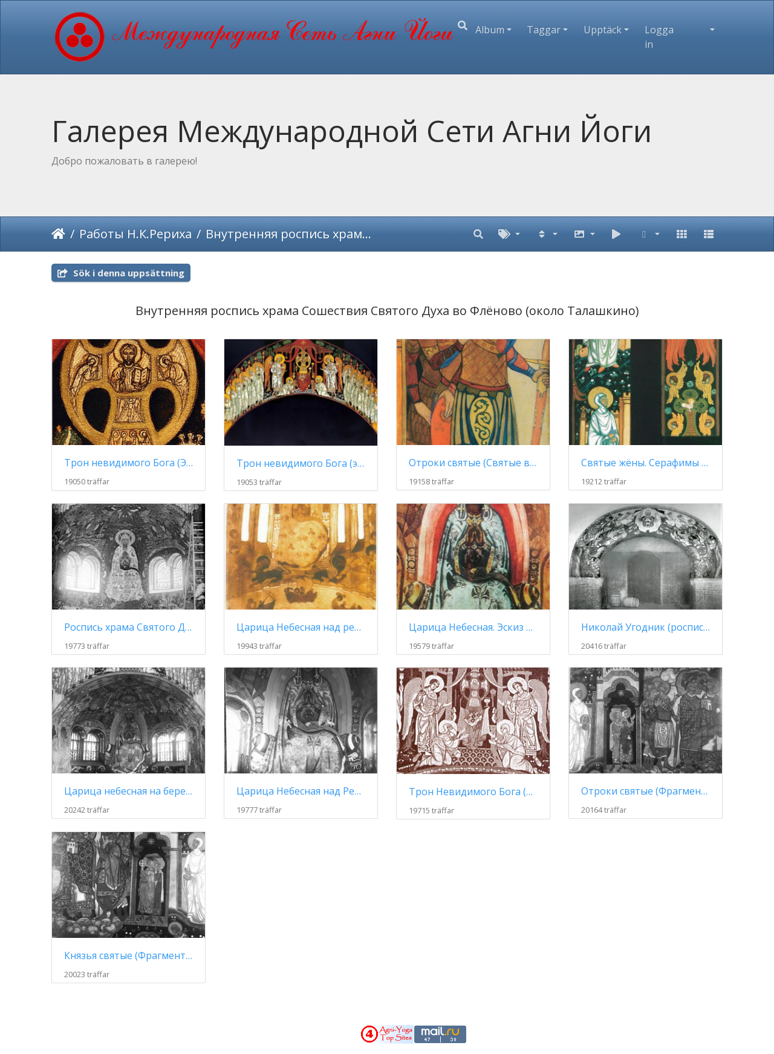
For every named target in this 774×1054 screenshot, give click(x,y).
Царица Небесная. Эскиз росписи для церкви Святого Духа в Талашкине (473, 627)
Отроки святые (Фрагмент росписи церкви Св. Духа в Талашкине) (645, 791)
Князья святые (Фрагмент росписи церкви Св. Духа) (128, 955)
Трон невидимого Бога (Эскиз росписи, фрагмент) (128, 463)
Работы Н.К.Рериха (135, 234)
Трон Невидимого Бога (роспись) (473, 792)
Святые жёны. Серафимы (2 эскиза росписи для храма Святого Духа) (645, 463)
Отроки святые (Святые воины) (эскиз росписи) (473, 463)
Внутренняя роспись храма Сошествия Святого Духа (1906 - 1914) (289, 234)
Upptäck (603, 29)
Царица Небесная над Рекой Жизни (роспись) (300, 791)
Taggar (544, 29)
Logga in (659, 37)
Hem (58, 234)
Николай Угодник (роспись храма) (645, 627)
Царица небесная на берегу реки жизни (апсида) (128, 791)
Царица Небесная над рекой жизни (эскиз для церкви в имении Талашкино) (300, 627)
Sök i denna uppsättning (120, 273)
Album (489, 29)
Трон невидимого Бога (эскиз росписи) (300, 463)
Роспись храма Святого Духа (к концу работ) (128, 627)
